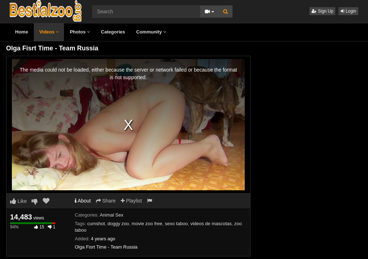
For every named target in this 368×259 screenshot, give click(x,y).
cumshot (96, 223)
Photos (80, 32)
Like (18, 201)
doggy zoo (118, 223)
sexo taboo (176, 223)
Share (106, 201)
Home (21, 32)
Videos (49, 32)
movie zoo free (147, 223)
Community (151, 32)
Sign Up (322, 11)
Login (348, 11)
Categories (113, 32)
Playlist (131, 201)
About (83, 201)
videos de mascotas (211, 223)
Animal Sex (111, 215)
